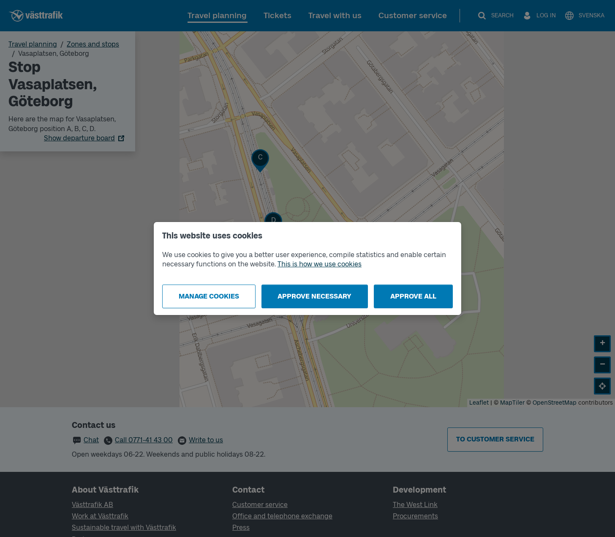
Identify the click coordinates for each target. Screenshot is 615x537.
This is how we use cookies (320, 264)
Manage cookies (209, 296)
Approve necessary (314, 296)
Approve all (413, 296)
